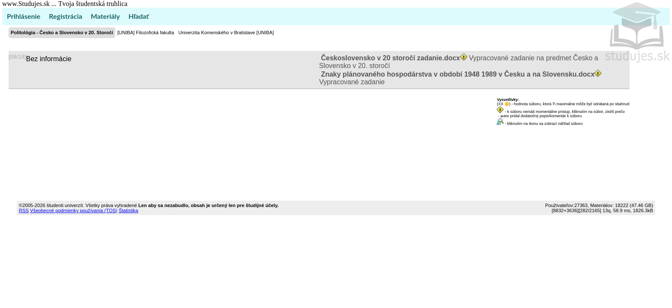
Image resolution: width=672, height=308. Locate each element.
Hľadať (139, 16)
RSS (24, 210)
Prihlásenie (23, 16)
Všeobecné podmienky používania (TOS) (73, 210)
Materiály (105, 16)
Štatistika (128, 210)
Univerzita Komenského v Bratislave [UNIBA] (226, 32)
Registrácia (65, 16)
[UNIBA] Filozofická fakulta (145, 32)
